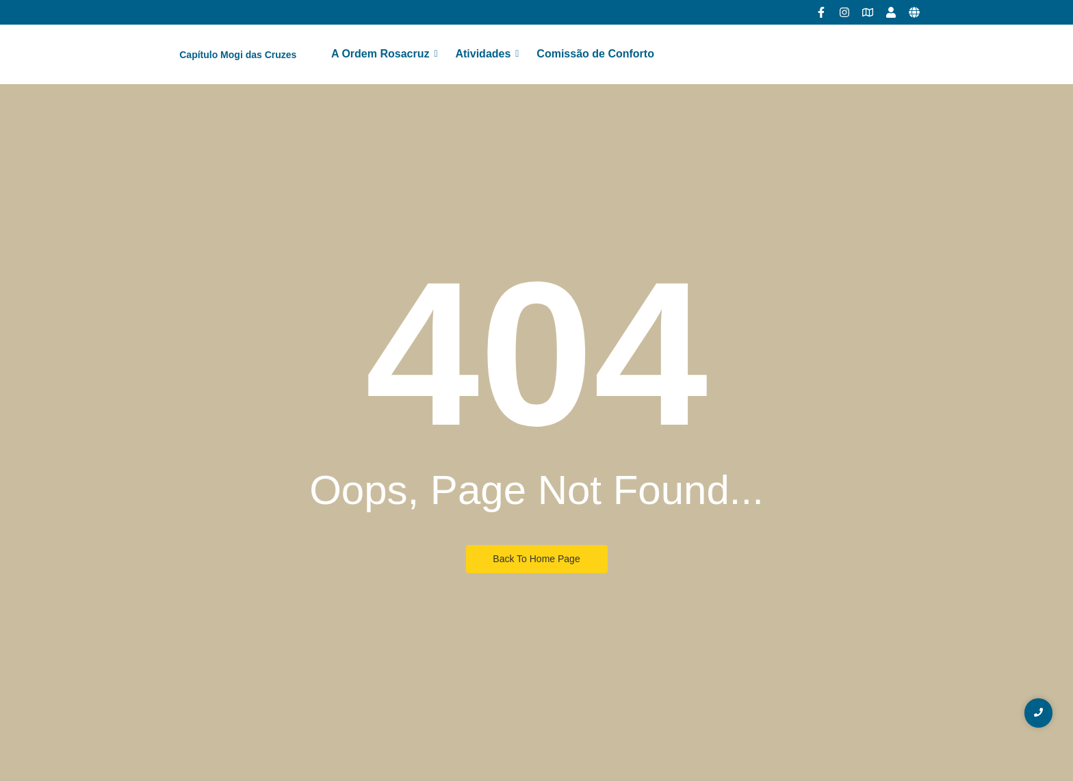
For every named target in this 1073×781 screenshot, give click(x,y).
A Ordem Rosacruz (383, 53)
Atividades (485, 53)
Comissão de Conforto (595, 53)
